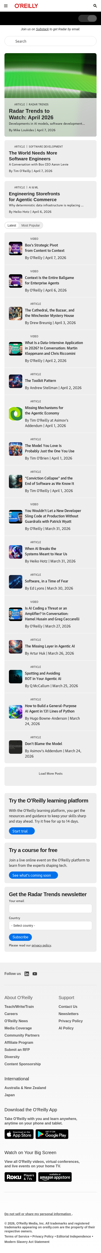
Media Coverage (18, 1028)
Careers (11, 1014)
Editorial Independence (74, 1236)
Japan (9, 1095)
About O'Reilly (18, 997)
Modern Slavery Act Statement (26, 1242)
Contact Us (68, 1007)
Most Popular (30, 225)
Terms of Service (16, 1236)
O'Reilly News (16, 1021)
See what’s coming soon (31, 875)
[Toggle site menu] (5, 5)
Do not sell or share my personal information (38, 1214)
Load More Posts (50, 773)
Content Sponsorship (22, 1064)
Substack (42, 29)
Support (66, 997)
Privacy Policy (71, 1021)
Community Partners (21, 1035)
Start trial (20, 830)
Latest (12, 225)
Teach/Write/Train (19, 1007)
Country (14, 917)
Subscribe (20, 937)
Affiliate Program (18, 1042)
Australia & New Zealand (25, 1088)
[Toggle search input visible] (95, 5)
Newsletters (69, 1014)
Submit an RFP (17, 1050)
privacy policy (41, 945)
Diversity (12, 1057)
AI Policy (66, 1028)
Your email (16, 900)
